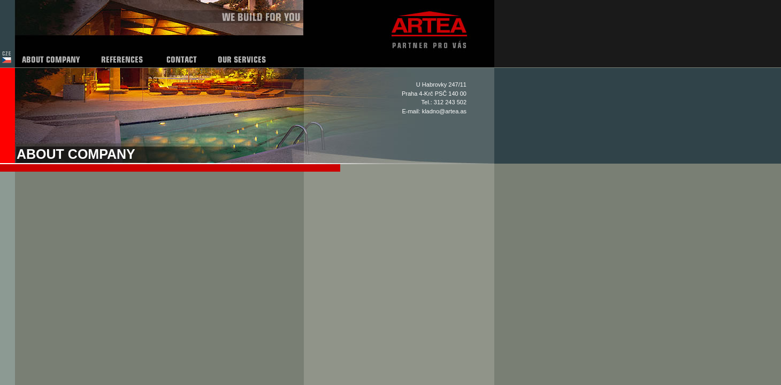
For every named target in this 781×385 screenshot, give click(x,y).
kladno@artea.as (444, 111)
